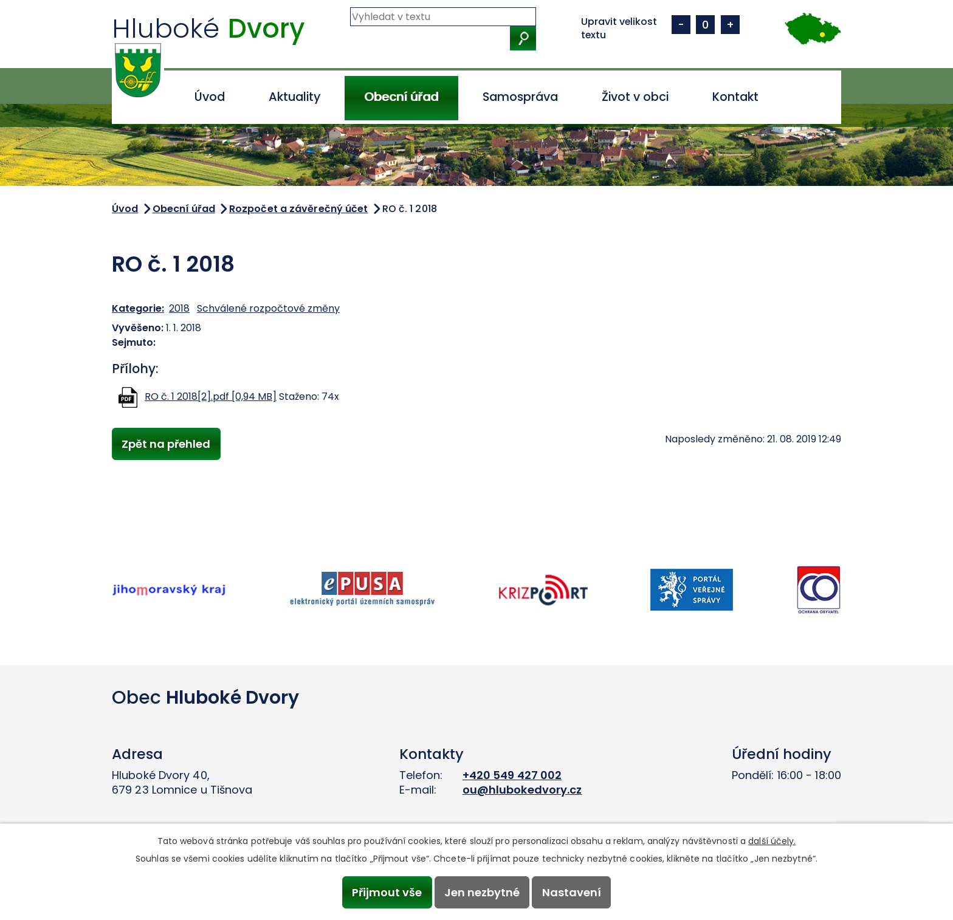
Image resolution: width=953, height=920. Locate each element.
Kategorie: (138, 308)
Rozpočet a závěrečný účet (298, 209)
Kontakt (735, 97)
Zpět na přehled (166, 443)
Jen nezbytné (482, 892)
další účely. (772, 841)
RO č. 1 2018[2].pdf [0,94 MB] (211, 396)
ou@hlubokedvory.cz (522, 789)
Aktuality (294, 97)
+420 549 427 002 (512, 775)
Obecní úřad (401, 97)
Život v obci (635, 97)
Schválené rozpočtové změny (268, 308)
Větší (730, 24)
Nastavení (571, 892)
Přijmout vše (387, 892)
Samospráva (520, 97)
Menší (681, 24)
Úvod (209, 97)
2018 (179, 308)
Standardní (705, 24)
